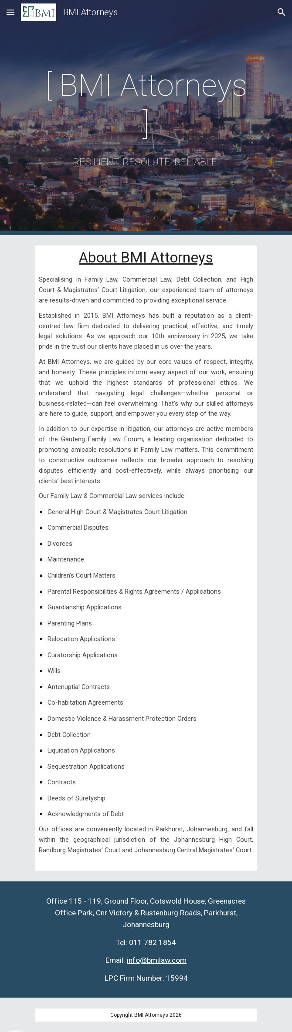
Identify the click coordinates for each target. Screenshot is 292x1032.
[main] (145, 117)
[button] (10, 12)
